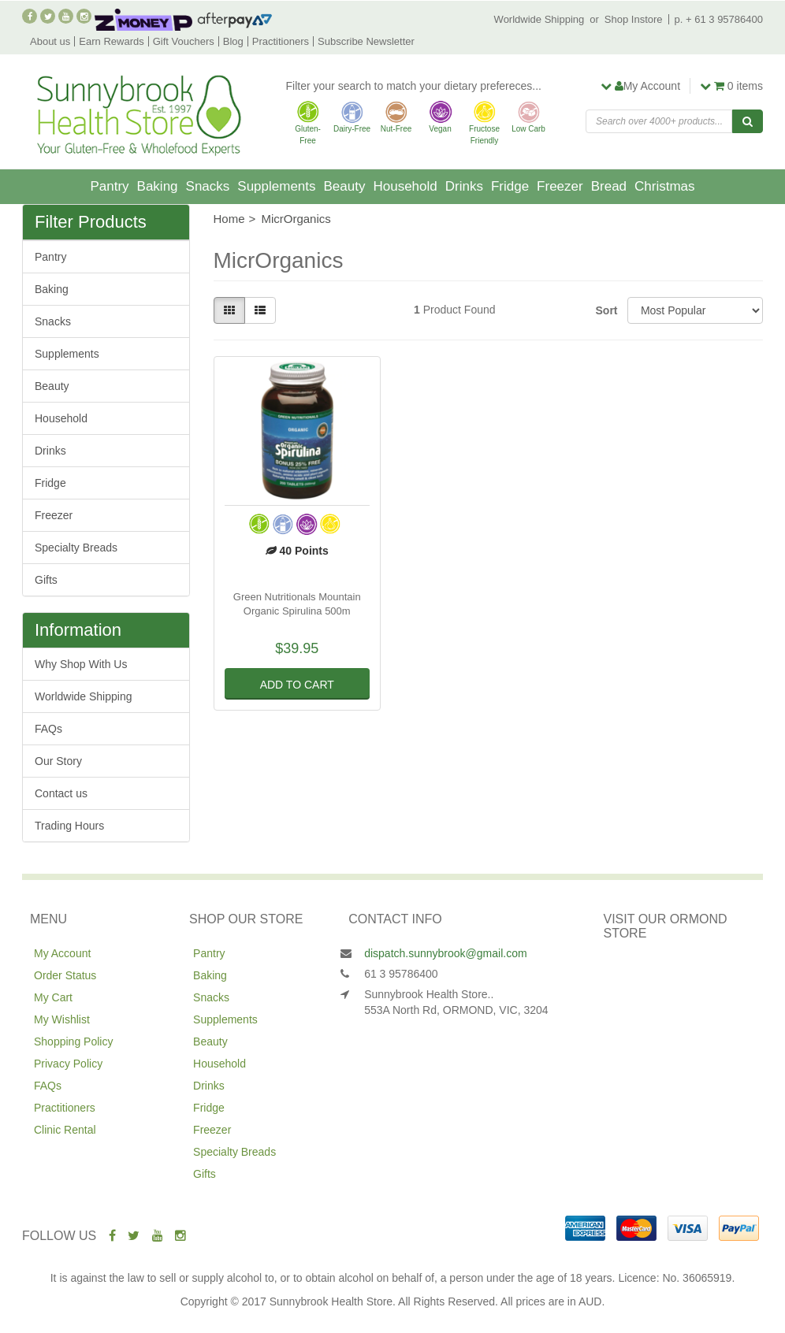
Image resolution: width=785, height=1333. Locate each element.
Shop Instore (634, 19)
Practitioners (280, 41)
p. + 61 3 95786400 (719, 19)
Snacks (208, 186)
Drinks (464, 186)
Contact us (61, 793)
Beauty (345, 186)
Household (405, 186)
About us (50, 41)
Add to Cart (297, 684)
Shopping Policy (73, 1041)
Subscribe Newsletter (366, 41)
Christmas (664, 186)
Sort (606, 310)
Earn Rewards (111, 41)
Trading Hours (69, 825)
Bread (609, 186)
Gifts (46, 580)
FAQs (48, 728)
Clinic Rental (65, 1129)
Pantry (109, 186)
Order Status (65, 975)
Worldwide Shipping (539, 19)
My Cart (53, 997)
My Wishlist (62, 1019)
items (731, 86)
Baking (157, 186)
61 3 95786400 (400, 973)
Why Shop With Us (81, 664)
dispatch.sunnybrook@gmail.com (445, 953)
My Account (62, 953)
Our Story (58, 761)
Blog (233, 41)
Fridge (510, 186)
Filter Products (91, 222)
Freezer (560, 186)
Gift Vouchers (183, 41)
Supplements (276, 186)
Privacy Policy (68, 1063)
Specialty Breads (76, 547)
